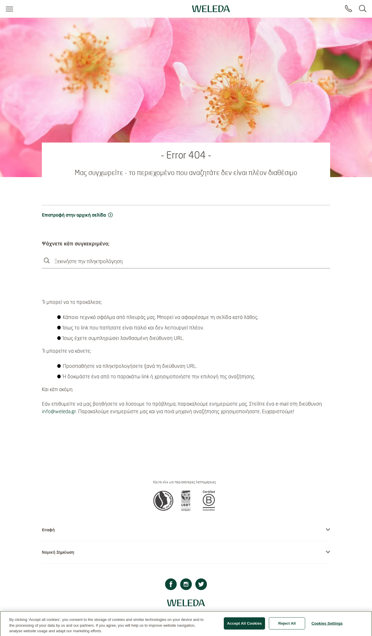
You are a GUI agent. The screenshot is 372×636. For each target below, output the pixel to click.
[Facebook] (171, 585)
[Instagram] (186, 585)
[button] (163, 509)
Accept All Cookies (244, 625)
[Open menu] (9, 8)
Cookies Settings (327, 625)
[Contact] (348, 8)
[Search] (362, 8)
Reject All (287, 625)
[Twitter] (201, 585)
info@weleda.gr (59, 411)
